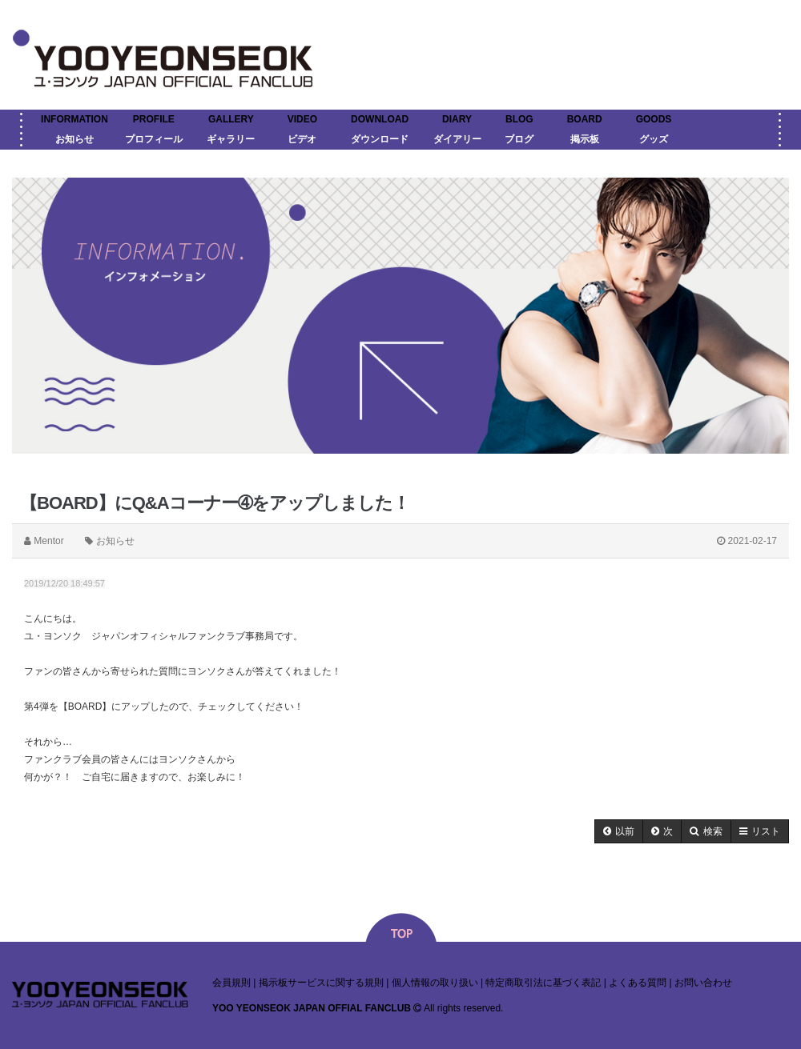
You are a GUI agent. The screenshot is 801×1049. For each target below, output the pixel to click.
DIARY (457, 119)
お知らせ (74, 139)
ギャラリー (231, 139)
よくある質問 (637, 982)
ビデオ (302, 139)
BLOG (519, 119)
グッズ (653, 139)
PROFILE (154, 119)
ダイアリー (457, 139)
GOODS (654, 119)
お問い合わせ (703, 982)
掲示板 (584, 139)
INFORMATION (74, 119)
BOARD (584, 119)
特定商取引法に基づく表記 (543, 982)
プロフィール (154, 139)
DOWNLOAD (380, 119)
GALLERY (231, 119)
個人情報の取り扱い (435, 982)
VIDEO (302, 119)
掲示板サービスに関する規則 (321, 982)
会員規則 (231, 982)
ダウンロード (380, 139)
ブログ (519, 139)
